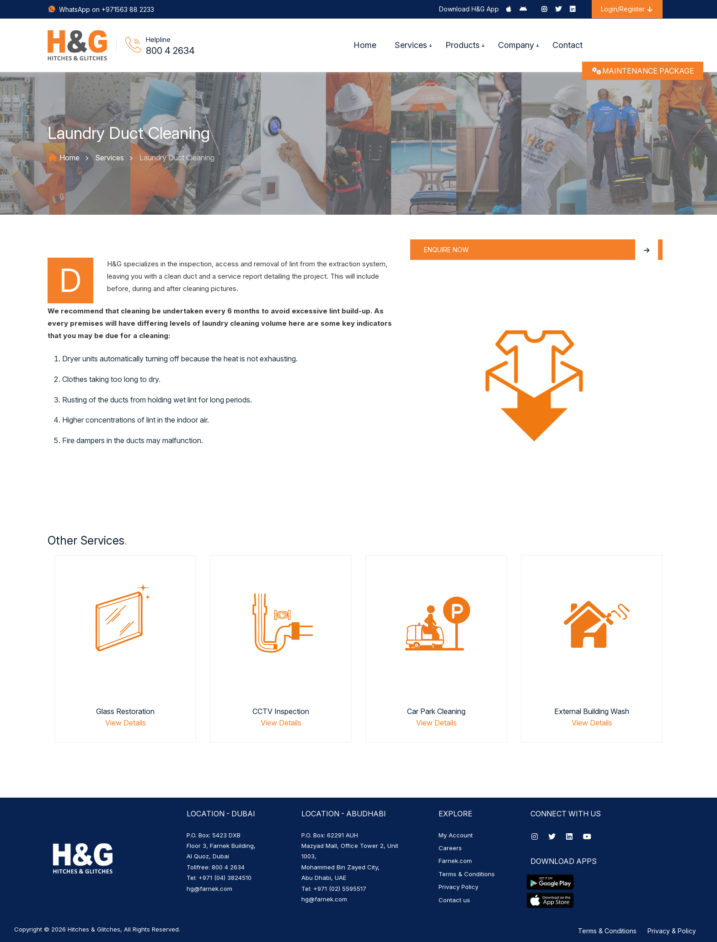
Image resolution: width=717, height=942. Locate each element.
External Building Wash (591, 711)
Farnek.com (455, 860)
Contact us (454, 900)
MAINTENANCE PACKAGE (642, 70)
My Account (456, 835)
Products (462, 45)
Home (364, 45)
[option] (125, 660)
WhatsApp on (75, 9)
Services (411, 45)
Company (516, 45)
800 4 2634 (170, 50)
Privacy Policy (458, 886)
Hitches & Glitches (94, 929)
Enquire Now (541, 249)
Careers (450, 848)
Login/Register (627, 9)
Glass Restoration (125, 711)
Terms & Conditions (467, 874)
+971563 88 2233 (128, 9)
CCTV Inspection (280, 711)
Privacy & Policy (671, 931)
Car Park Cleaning (436, 711)
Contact (567, 45)
